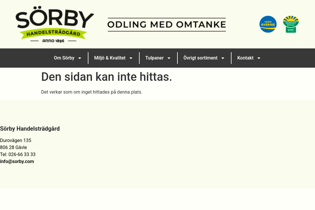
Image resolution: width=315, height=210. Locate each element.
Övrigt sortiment (204, 58)
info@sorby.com (17, 161)
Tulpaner (158, 58)
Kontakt (249, 58)
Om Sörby (68, 58)
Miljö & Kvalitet (113, 58)
